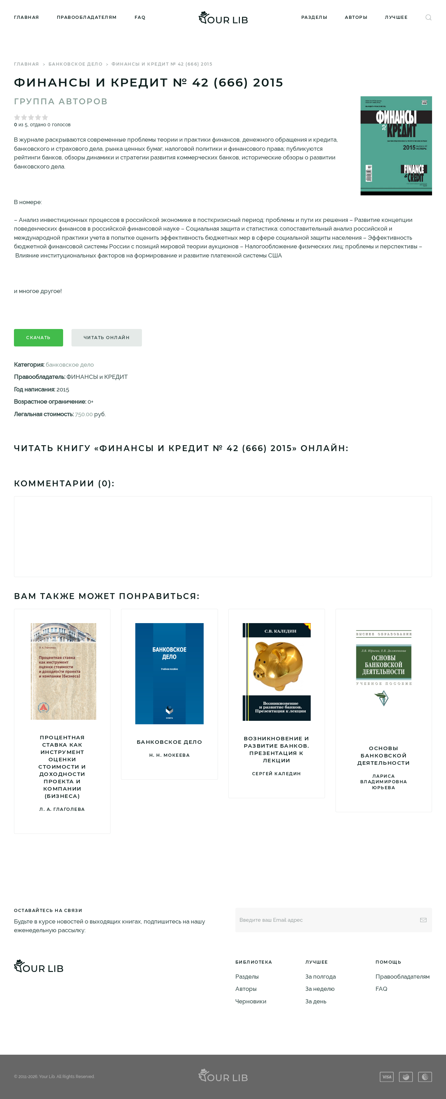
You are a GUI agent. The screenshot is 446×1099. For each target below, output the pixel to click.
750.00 (84, 414)
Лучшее (396, 17)
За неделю (320, 988)
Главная (26, 17)
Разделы (314, 17)
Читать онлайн (107, 337)
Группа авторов (61, 101)
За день (315, 1001)
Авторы (356, 17)
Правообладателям (87, 17)
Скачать (38, 337)
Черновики (250, 1001)
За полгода (320, 976)
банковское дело (75, 64)
